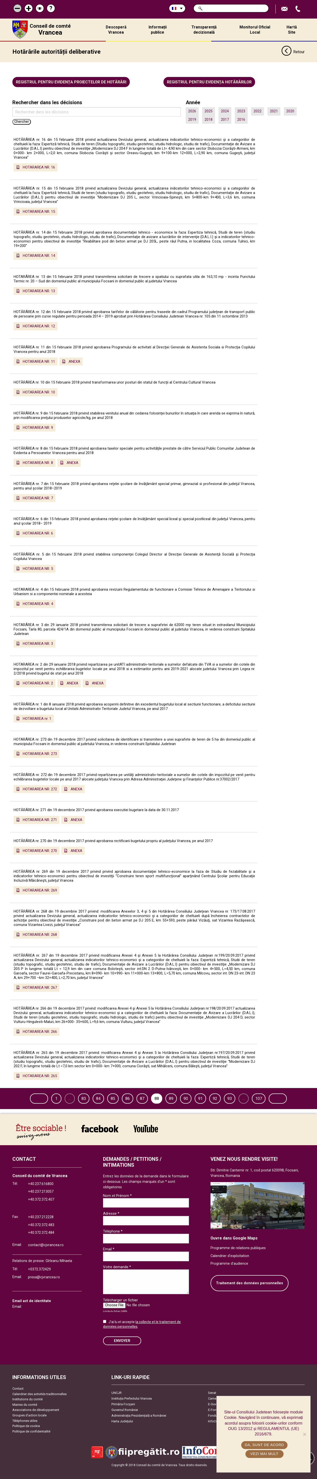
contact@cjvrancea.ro (46, 1255)
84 (114, 1098)
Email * (108, 1258)
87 (158, 1098)
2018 (208, 119)
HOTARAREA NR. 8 (38, 462)
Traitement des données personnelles (249, 1292)
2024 (225, 111)
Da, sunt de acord (264, 1445)
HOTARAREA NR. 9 (38, 427)
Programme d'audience (229, 1273)
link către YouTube (145, 1138)
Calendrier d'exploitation (230, 1265)
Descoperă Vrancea (116, 30)
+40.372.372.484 (41, 1242)
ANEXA (74, 361)
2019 (192, 119)
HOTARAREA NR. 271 (40, 819)
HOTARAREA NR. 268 (40, 934)
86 (143, 1098)
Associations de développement (35, 1419)
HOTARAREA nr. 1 (37, 718)
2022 (258, 111)
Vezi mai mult (265, 1454)
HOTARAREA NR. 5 (38, 568)
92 (230, 1098)
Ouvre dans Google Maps (234, 1247)
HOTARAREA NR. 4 (38, 603)
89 (187, 1098)
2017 (225, 119)
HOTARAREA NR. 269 (40, 890)
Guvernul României (124, 1419)
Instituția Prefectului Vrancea (131, 1408)
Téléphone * (113, 1240)
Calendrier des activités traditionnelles (39, 1403)
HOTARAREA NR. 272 (40, 788)
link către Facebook (99, 1138)
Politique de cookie (26, 1435)
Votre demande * (117, 1276)
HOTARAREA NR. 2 (38, 682)
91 (216, 1098)
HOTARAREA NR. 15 (39, 211)
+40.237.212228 (40, 1227)
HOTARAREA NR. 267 (40, 987)
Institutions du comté (27, 1409)
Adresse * (111, 1223)
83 (99, 1098)
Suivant (29, 1108)
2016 (241, 119)
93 (245, 1098)
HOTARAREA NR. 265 (40, 1075)
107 (274, 1098)
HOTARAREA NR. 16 (39, 167)
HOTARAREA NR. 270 (40, 850)
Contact (18, 1398)
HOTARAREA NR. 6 (38, 533)
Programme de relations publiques (238, 1257)
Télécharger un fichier (120, 1309)
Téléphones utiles (24, 1430)
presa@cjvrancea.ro (44, 1287)
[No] (304, 1434)
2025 (208, 111)
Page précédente (38, 1098)
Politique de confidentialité (31, 1441)
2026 (192, 111)
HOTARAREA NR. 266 (40, 1031)
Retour (293, 51)
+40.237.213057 (40, 1201)
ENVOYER (122, 1350)
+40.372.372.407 (41, 1209)
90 (201, 1098)
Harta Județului (122, 1431)
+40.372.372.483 (41, 1234)
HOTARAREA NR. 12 (39, 325)
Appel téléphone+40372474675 (298, 9)
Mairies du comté (24, 1414)
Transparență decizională (204, 30)
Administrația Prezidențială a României (138, 1425)
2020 (290, 111)
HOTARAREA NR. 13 (39, 290)
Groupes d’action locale (29, 1425)
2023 (241, 111)
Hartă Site (292, 30)
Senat (212, 1402)
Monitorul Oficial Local (254, 30)
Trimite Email (285, 9)
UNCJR (116, 1402)
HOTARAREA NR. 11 (39, 361)
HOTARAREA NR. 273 (40, 753)
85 (128, 1098)
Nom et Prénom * (117, 1205)
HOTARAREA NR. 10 (39, 391)
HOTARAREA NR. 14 (39, 255)
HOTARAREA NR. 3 (38, 643)
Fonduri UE (216, 1425)
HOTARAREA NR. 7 (38, 497)
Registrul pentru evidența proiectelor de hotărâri (71, 81)
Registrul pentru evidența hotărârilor (209, 81)
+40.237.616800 (40, 1193)
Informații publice (158, 30)
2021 (274, 111)
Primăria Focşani (123, 1414)
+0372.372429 (39, 1279)
